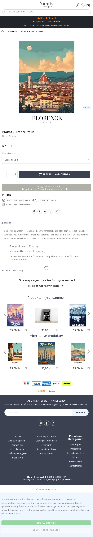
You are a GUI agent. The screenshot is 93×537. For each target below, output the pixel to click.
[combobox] (46, 11)
